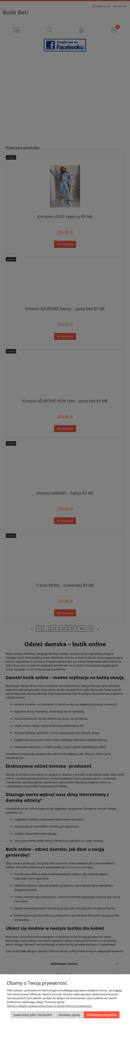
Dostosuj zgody (69, 1015)
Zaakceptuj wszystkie (101, 1015)
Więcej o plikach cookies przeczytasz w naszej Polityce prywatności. (49, 1006)
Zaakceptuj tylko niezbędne (32, 1015)
